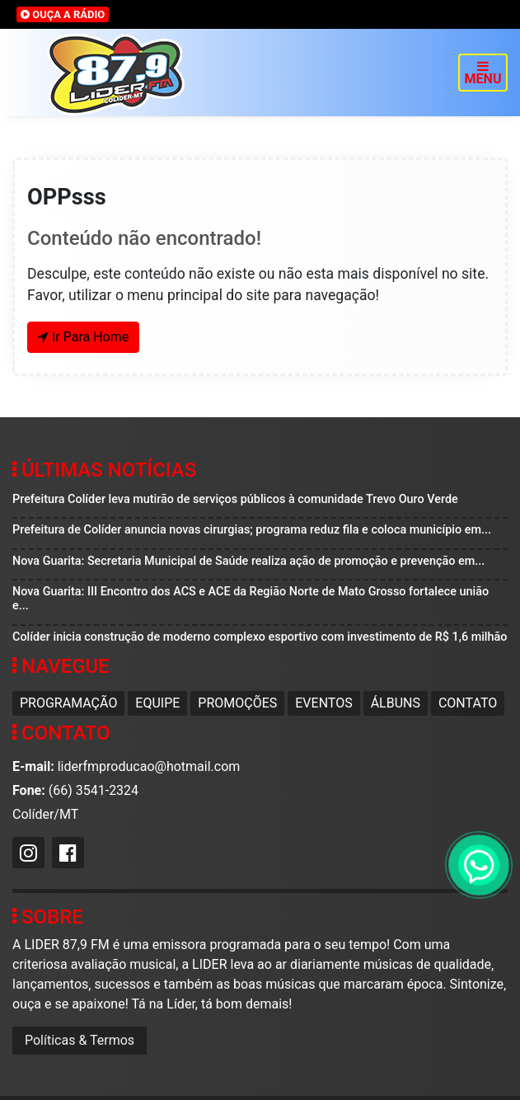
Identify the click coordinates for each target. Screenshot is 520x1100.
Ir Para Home (83, 337)
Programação (68, 703)
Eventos (323, 703)
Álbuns (395, 703)
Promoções (237, 703)
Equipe (157, 703)
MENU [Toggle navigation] (483, 73)
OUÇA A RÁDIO (63, 14)
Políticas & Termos (79, 1040)
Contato (467, 703)
